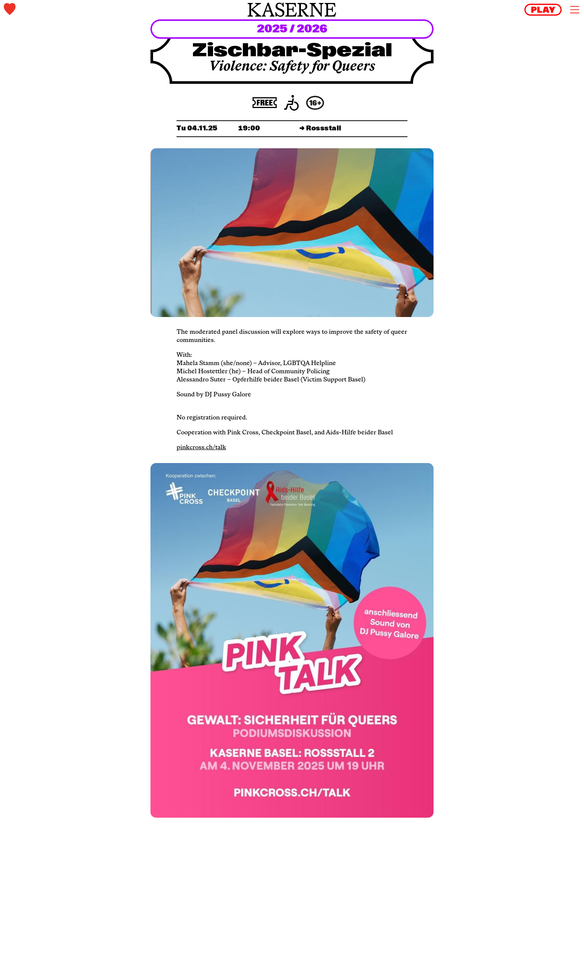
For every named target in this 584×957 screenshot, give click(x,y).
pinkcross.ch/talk (201, 447)
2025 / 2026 (292, 29)
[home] (292, 10)
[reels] (543, 10)
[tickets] (100, 10)
